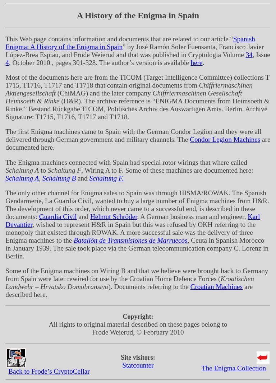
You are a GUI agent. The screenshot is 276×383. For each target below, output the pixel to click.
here (196, 62)
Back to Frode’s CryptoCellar (48, 371)
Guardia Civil (58, 216)
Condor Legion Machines (225, 139)
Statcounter (137, 365)
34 (249, 55)
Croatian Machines (216, 286)
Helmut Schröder (113, 216)
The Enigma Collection (234, 368)
